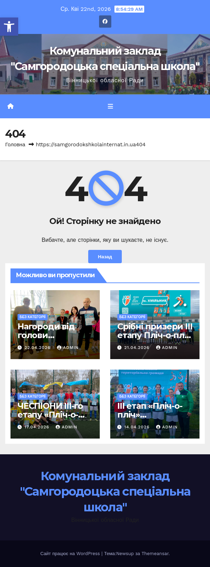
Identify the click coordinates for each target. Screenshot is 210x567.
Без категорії (33, 317)
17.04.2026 (37, 427)
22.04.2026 (38, 347)
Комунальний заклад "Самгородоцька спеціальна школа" (105, 491)
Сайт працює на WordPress (71, 553)
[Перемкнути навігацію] (110, 106)
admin (68, 347)
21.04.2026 (137, 347)
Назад (105, 256)
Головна (15, 144)
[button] (9, 27)
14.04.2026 (137, 427)
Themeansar (154, 553)
